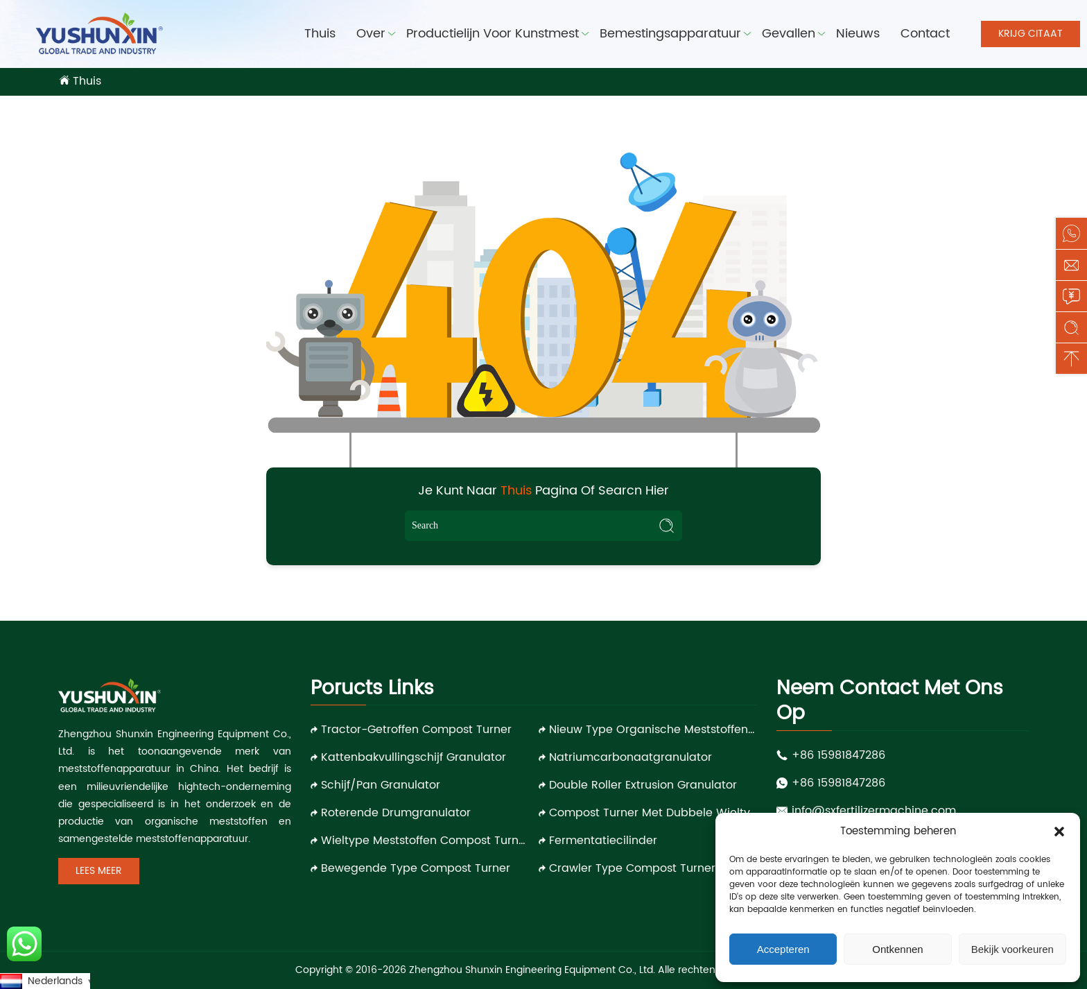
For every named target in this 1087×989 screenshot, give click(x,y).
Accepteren (783, 949)
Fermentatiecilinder (603, 841)
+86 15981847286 (838, 755)
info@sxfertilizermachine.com (874, 811)
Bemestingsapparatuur (670, 34)
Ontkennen (897, 949)
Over (370, 34)
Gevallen (788, 34)
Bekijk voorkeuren (1012, 949)
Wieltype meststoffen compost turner (425, 841)
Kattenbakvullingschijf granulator (413, 757)
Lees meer (99, 871)
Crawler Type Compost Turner (632, 868)
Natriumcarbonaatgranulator (630, 757)
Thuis (320, 34)
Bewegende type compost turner (415, 868)
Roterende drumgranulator (396, 813)
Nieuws (858, 34)
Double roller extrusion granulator (643, 785)
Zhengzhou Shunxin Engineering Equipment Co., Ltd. (532, 970)
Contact (925, 34)
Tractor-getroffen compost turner (416, 730)
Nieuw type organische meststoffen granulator (653, 730)
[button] (1059, 832)
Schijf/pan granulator (380, 785)
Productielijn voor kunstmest (492, 34)
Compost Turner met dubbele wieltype (653, 813)
